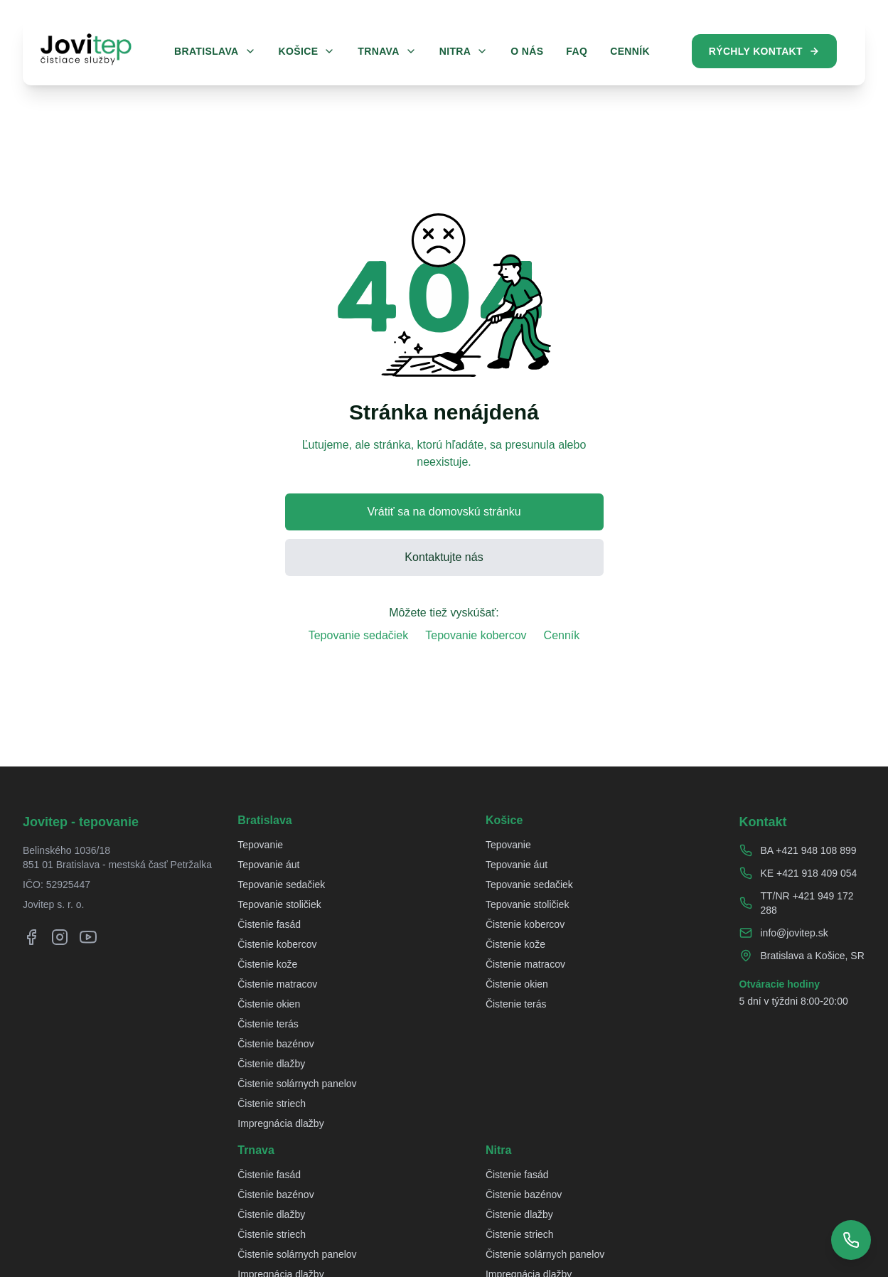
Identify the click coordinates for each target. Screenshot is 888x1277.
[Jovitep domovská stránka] (86, 49)
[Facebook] (31, 937)
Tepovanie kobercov (475, 635)
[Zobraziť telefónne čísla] (851, 1240)
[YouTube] (88, 937)
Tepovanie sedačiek (359, 635)
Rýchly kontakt (764, 51)
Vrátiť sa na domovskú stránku (443, 512)
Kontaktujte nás (444, 557)
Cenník (562, 635)
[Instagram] (59, 937)
